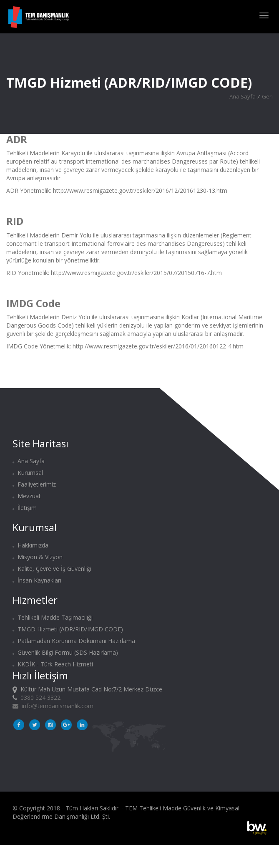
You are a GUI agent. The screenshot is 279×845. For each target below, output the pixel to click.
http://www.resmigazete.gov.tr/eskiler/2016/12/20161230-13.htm (140, 190)
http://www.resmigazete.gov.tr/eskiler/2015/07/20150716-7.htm (136, 273)
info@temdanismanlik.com (53, 706)
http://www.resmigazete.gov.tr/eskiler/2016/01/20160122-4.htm (158, 346)
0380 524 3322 (40, 697)
